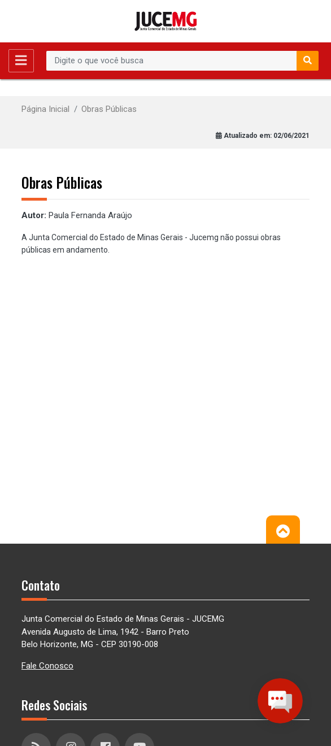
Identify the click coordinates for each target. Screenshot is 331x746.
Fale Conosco (47, 666)
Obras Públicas (109, 109)
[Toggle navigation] (21, 60)
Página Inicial (45, 109)
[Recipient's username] (171, 61)
